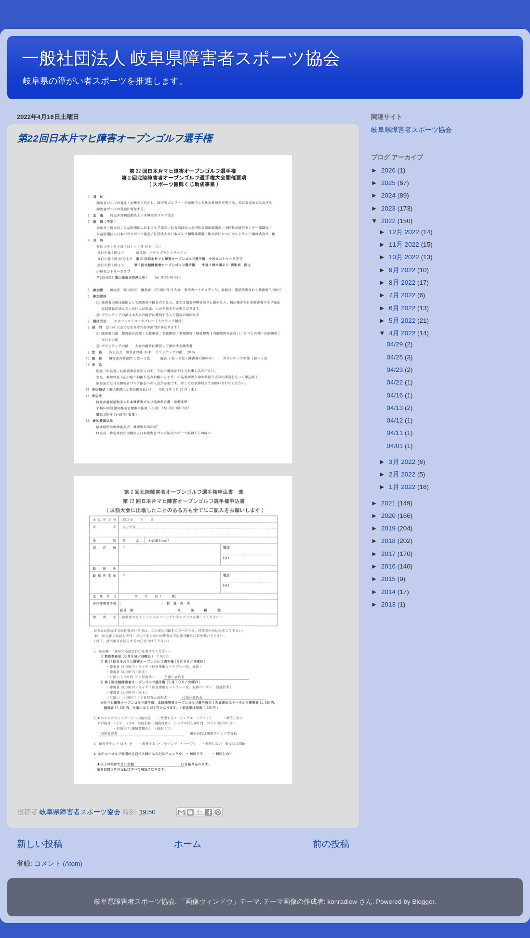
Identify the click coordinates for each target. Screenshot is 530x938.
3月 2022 (403, 461)
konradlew (343, 901)
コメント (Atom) (58, 863)
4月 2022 (403, 333)
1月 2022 (403, 486)
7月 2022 (403, 295)
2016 (389, 566)
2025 (389, 182)
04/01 (395, 445)
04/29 (395, 344)
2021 (389, 503)
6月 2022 (403, 308)
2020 (389, 515)
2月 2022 (403, 474)
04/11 (395, 432)
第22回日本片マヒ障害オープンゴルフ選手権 (114, 139)
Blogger (423, 901)
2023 (389, 208)
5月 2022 (403, 320)
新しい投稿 (40, 844)
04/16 (395, 395)
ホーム (187, 844)
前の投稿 (331, 844)
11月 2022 (405, 244)
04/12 (395, 420)
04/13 (395, 407)
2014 (389, 591)
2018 (389, 540)
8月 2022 (403, 282)
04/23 (395, 369)
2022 (389, 221)
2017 (389, 553)
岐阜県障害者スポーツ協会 (411, 129)
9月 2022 (403, 270)
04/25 (395, 357)
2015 (389, 578)
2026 (389, 170)
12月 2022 (405, 232)
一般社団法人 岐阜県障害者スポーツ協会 (181, 58)
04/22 (395, 382)
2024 (389, 195)
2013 (389, 604)
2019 (389, 528)
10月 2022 (405, 257)
